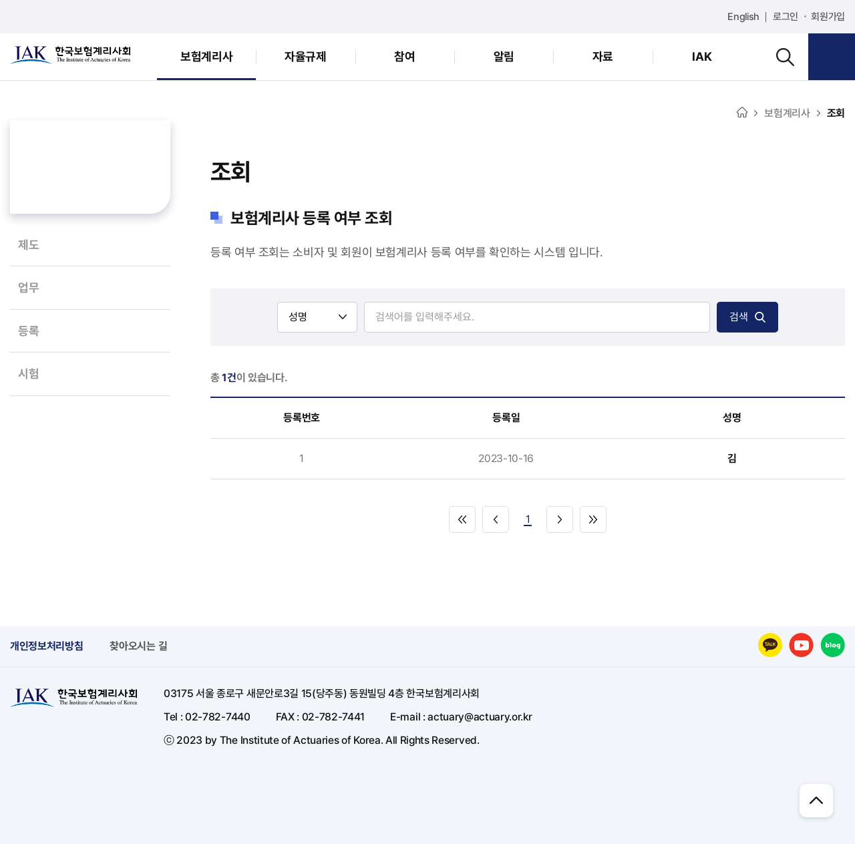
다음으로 (559, 519)
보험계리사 (206, 56)
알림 (504, 56)
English (743, 17)
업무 (28, 287)
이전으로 (495, 519)
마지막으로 (593, 519)
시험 (28, 374)
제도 (28, 245)
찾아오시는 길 (138, 646)
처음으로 (462, 519)
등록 (28, 331)
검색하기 (784, 56)
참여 (404, 56)
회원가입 (828, 17)
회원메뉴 (831, 56)
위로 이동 (816, 800)
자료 (602, 56)
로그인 (785, 17)
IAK (701, 56)
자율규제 (306, 56)
